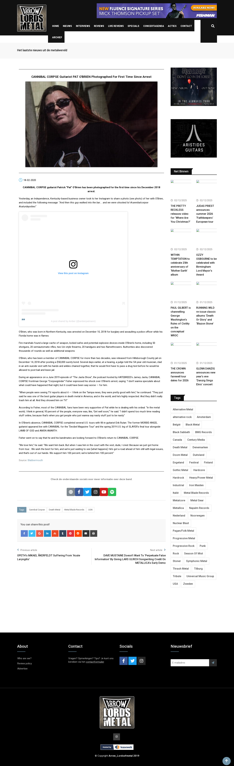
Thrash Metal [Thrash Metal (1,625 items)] (181, 568)
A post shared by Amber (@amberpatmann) (73, 321)
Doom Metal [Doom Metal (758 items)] (180, 455)
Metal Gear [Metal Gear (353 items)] (197, 500)
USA (90, 509)
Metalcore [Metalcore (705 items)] (179, 500)
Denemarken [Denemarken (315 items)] (200, 447)
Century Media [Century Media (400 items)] (196, 439)
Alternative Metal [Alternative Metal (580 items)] (183, 409)
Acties (172, 26)
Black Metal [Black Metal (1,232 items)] (193, 424)
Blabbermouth (35, 460)
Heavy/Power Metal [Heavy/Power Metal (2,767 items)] (201, 477)
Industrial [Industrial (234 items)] (178, 485)
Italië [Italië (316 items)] (176, 492)
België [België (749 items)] (176, 424)
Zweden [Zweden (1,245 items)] (188, 583)
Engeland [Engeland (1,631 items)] (178, 462)
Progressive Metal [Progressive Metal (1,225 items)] (184, 538)
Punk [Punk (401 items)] (203, 545)
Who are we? (24, 658)
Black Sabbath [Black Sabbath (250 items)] (181, 432)
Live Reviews (116, 26)
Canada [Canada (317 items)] (177, 439)
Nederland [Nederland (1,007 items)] (179, 515)
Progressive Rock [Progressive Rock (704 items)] (183, 545)
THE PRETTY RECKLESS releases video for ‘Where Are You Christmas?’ (180, 213)
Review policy (24, 663)
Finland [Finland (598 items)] (208, 462)
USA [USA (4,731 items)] (175, 583)
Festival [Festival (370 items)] (194, 462)
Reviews (99, 26)
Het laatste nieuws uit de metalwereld (42, 50)
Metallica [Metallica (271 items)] (178, 508)
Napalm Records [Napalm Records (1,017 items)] (199, 508)
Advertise (22, 668)
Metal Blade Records (74, 509)
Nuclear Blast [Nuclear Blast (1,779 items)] (181, 523)
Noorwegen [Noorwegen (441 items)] (197, 515)
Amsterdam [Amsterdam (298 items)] (204, 417)
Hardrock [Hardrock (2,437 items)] (178, 477)
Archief (57, 37)
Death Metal (54, 509)
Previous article (27, 550)
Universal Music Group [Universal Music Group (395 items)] (200, 576)
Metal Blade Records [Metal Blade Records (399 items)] (196, 492)
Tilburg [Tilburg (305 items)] (198, 568)
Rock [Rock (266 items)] (176, 553)
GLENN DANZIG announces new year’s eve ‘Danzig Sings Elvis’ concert (205, 376)
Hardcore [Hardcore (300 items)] (199, 470)
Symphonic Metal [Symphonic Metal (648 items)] (196, 561)
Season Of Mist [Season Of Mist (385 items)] (193, 553)
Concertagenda (153, 26)
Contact (186, 26)
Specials (133, 26)
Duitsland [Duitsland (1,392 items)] (198, 455)
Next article (158, 550)
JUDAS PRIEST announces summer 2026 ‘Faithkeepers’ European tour (205, 213)
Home (55, 26)
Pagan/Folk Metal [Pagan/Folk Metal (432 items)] (183, 530)
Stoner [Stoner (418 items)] (177, 561)
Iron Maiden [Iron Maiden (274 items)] (196, 485)
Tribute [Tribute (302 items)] (177, 576)
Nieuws (67, 26)
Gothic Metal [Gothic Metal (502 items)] (180, 470)
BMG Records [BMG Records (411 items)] (203, 432)
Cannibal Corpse (37, 509)
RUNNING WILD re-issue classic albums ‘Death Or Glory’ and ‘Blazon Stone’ (206, 315)
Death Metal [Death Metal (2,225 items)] (180, 447)
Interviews (83, 26)
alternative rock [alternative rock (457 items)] (182, 417)
